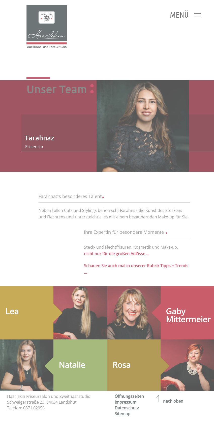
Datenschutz (127, 408)
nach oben (168, 401)
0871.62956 (34, 408)
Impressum (125, 402)
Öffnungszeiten (129, 396)
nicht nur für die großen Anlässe (115, 253)
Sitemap (122, 413)
